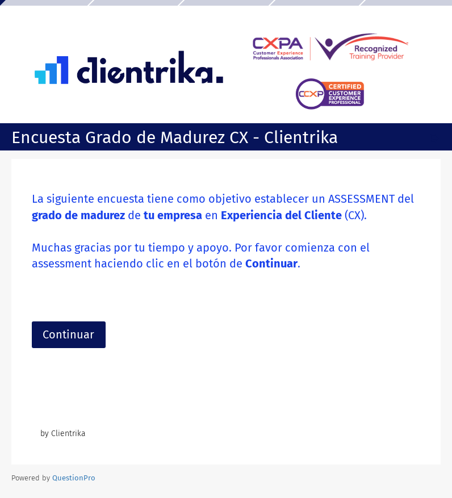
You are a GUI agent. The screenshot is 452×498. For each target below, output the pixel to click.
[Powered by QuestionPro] (73, 478)
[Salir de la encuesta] (434, 138)
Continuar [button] (68, 334)
